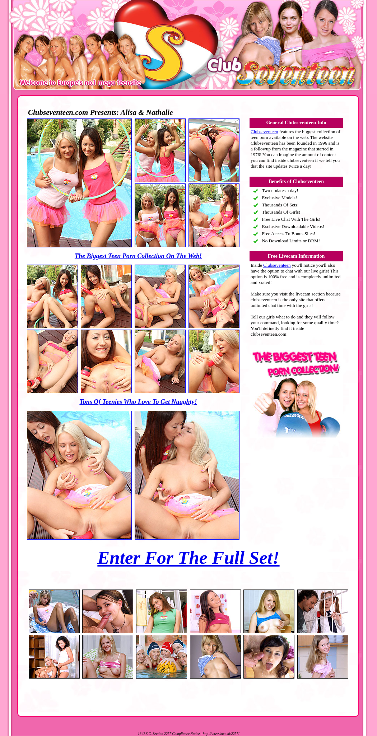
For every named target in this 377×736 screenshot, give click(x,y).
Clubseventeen (264, 131)
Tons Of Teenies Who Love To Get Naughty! (138, 401)
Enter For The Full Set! (188, 558)
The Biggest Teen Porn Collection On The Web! (138, 256)
